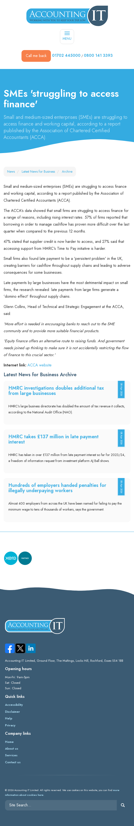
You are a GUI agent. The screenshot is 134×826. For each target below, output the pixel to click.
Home (9, 742)
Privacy (10, 725)
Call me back (36, 55)
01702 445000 (66, 55)
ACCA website (39, 365)
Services (11, 755)
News (11, 171)
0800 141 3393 (98, 55)
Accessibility (14, 704)
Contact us (13, 762)
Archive (67, 171)
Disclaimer (12, 711)
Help (8, 718)
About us (11, 748)
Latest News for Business (38, 171)
